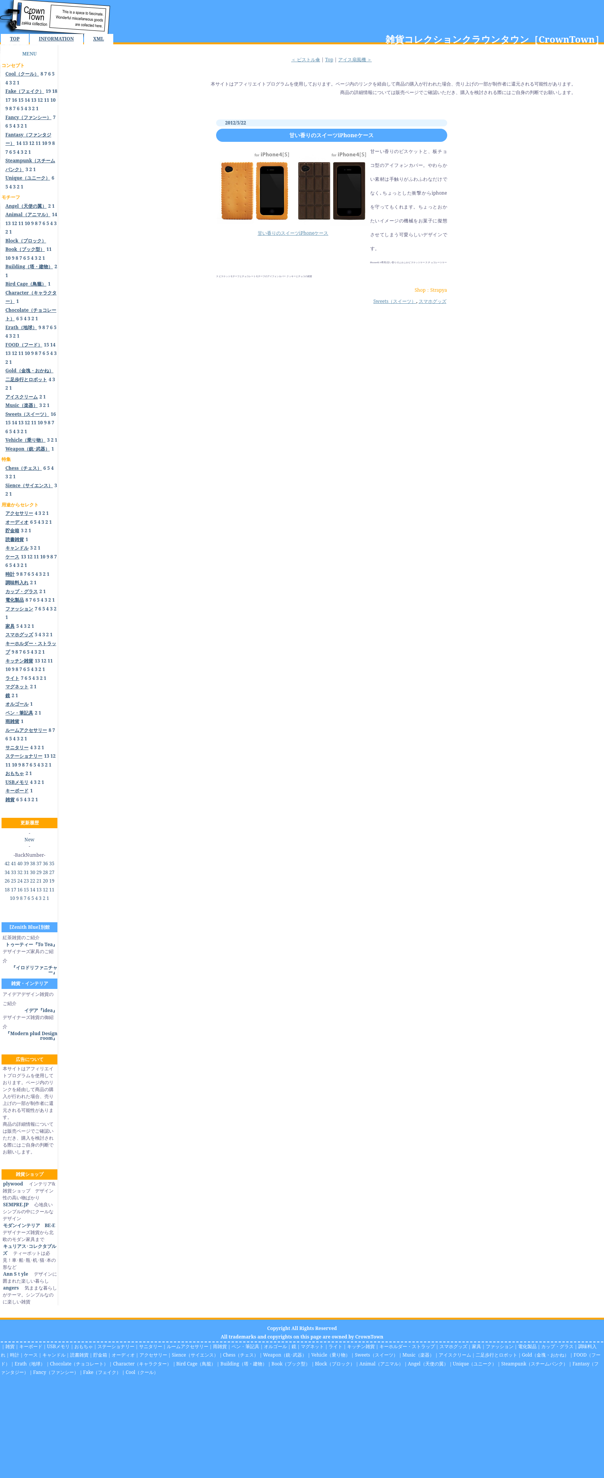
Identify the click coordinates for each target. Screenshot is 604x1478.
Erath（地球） (30, 1363)
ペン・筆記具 (245, 1346)
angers (11, 1288)
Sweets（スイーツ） (394, 301)
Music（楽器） (418, 1355)
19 (48, 91)
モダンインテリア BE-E (29, 1225)
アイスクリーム (455, 1355)
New (30, 839)
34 (7, 872)
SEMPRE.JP (16, 1204)
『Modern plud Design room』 (31, 1035)
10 (53, 100)
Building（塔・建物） (243, 1363)
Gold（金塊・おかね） (545, 1355)
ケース (31, 1355)
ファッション (499, 1346)
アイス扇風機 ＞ (355, 59)
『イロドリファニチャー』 (34, 969)
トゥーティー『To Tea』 (31, 944)
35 (51, 863)
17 (8, 100)
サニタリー (150, 1346)
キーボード (30, 1346)
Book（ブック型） (291, 1363)
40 (19, 863)
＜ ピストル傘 (305, 59)
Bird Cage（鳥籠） (196, 1363)
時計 (14, 1355)
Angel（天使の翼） (428, 1363)
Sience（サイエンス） (195, 1355)
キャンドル (53, 1355)
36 (45, 863)
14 (27, 100)
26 (7, 881)
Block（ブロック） (335, 1363)
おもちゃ (83, 1346)
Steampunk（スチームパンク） (534, 1363)
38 (32, 863)
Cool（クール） (142, 1372)
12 (40, 100)
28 (45, 872)
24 (19, 881)
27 (51, 872)
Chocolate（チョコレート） (79, 1363)
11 (46, 100)
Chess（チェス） (240, 1355)
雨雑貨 (220, 1346)
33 (13, 872)
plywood (13, 1183)
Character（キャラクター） (142, 1363)
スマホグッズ (432, 301)
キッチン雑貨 (361, 1346)
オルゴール (275, 1346)
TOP (15, 38)
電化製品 (527, 1346)
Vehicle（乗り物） (330, 1355)
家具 (476, 1346)
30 (32, 872)
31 (26, 872)
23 (26, 881)
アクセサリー (153, 1355)
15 (20, 100)
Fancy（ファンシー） (56, 1372)
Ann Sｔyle (15, 1274)
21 (39, 881)
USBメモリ (58, 1346)
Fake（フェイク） (102, 1372)
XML (98, 38)
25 (13, 881)
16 (14, 100)
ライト (335, 1346)
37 (39, 863)
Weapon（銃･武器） (285, 1355)
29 (39, 872)
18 (54, 91)
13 (34, 100)
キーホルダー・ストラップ (407, 1346)
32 (19, 872)
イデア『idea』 (40, 1010)
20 (45, 881)
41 (13, 863)
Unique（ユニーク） (475, 1363)
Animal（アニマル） (381, 1363)
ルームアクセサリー (187, 1346)
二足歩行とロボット (496, 1355)
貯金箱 (100, 1355)
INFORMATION (56, 38)
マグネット (312, 1346)
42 (7, 863)
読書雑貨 (79, 1355)
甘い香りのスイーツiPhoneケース (331, 135)
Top (329, 59)
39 (26, 863)
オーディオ (123, 1355)
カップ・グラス (557, 1346)
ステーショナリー (115, 1346)
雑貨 (10, 1346)
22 (32, 881)
